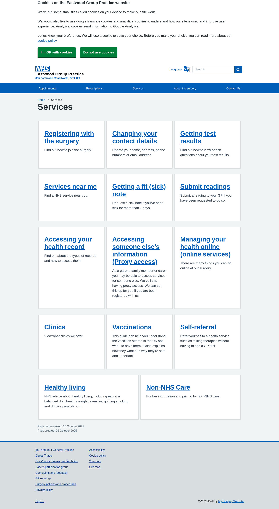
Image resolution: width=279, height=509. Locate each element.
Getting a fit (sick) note (139, 190)
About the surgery (185, 88)
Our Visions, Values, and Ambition (56, 461)
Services (138, 88)
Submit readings (205, 186)
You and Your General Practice (54, 449)
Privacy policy (44, 489)
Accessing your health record (68, 243)
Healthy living (65, 387)
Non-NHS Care (168, 387)
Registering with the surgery (69, 137)
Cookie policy (97, 455)
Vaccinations (131, 327)
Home (41, 99)
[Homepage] (101, 71)
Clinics (54, 327)
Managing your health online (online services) (205, 246)
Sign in (39, 501)
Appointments (47, 88)
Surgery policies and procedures (55, 484)
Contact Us (233, 88)
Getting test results (198, 137)
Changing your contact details (134, 137)
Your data (95, 461)
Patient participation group (51, 467)
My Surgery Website (231, 501)
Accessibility (97, 449)
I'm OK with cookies (57, 52)
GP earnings (43, 478)
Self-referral (198, 327)
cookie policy (47, 40)
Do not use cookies (98, 52)
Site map (94, 467)
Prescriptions (94, 88)
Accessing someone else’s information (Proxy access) (136, 250)
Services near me (70, 186)
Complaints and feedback (51, 472)
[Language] (180, 69)
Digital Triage (43, 455)
